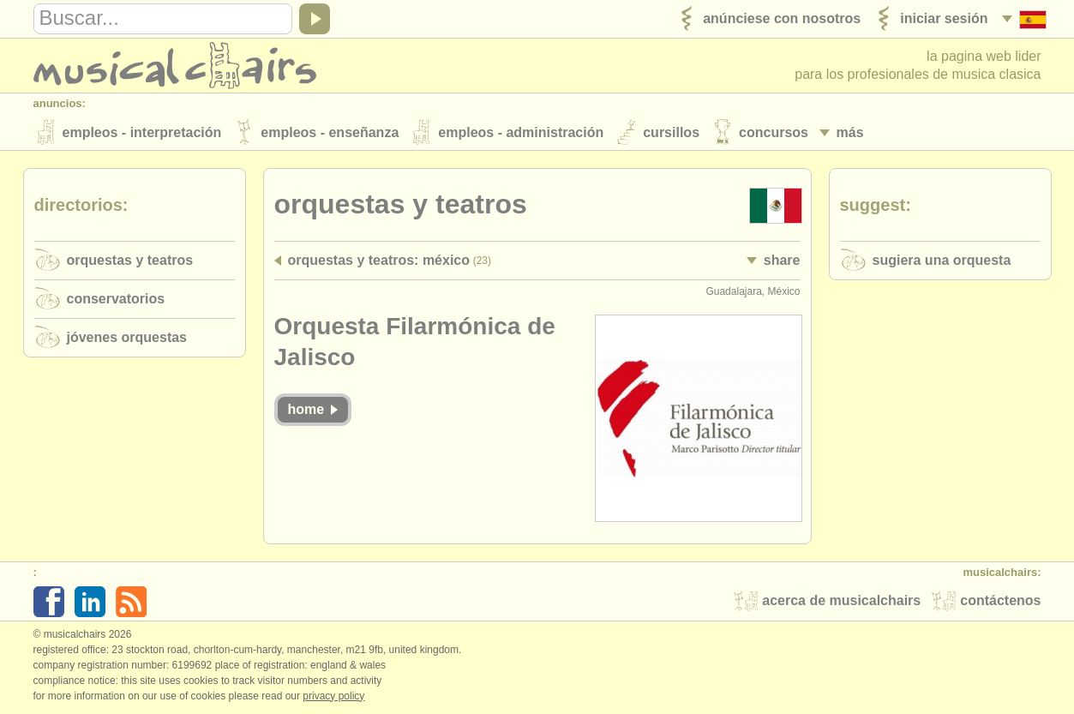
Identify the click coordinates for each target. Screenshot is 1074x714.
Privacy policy (333, 696)
